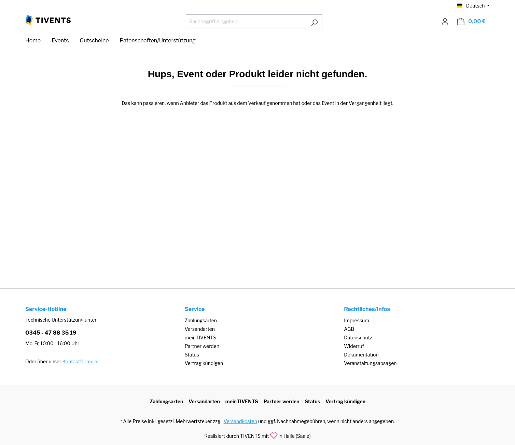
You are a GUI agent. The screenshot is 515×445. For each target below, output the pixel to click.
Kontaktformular (80, 361)
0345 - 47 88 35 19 (50, 332)
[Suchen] (314, 21)
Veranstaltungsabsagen (370, 363)
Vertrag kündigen (204, 363)
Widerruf (354, 346)
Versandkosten (240, 421)
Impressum (356, 320)
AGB (349, 329)
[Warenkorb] (471, 21)
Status (192, 355)
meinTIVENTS (201, 337)
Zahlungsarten (201, 320)
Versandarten (200, 329)
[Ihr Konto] (445, 21)
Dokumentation (361, 355)
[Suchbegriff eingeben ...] (246, 21)
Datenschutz (358, 337)
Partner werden (202, 346)
